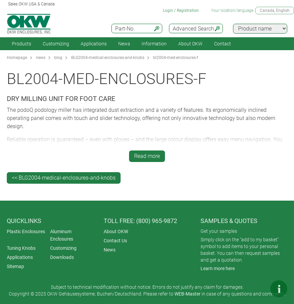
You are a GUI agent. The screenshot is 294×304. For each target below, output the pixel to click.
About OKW (116, 231)
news (40, 57)
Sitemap (15, 266)
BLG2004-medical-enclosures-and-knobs (107, 57)
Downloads (62, 257)
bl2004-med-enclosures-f (175, 57)
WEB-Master (187, 294)
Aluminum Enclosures (61, 235)
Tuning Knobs (21, 248)
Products (21, 43)
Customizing (56, 43)
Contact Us (115, 240)
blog (58, 57)
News (124, 43)
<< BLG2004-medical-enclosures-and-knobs (63, 178)
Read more (147, 156)
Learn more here (218, 268)
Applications (94, 43)
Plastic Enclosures (26, 231)
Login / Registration (181, 10)
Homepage (17, 57)
